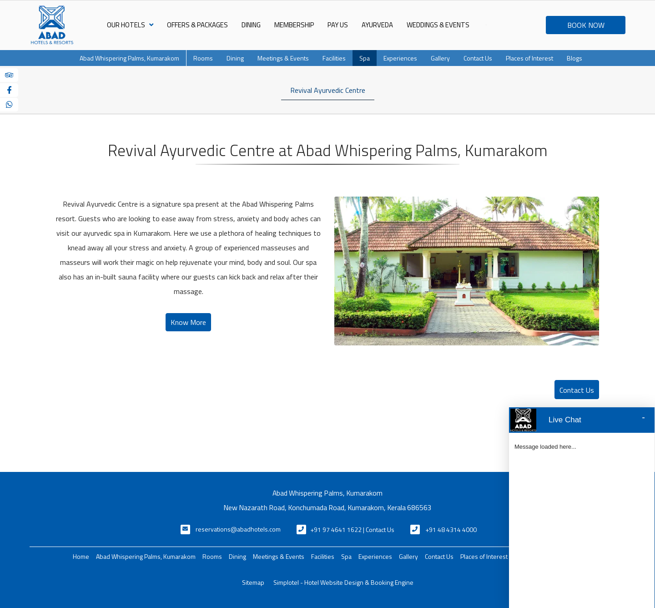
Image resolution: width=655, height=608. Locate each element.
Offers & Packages (197, 25)
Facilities (334, 58)
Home (81, 556)
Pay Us (338, 25)
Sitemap (253, 582)
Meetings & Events (283, 58)
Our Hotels (130, 25)
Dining (251, 25)
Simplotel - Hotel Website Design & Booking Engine (343, 582)
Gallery (440, 58)
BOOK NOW (586, 25)
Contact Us (478, 58)
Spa (364, 58)
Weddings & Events (438, 25)
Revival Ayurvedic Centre (327, 90)
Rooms (203, 58)
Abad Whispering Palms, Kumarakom (129, 58)
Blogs (574, 58)
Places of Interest (529, 58)
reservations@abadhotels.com (238, 529)
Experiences (400, 58)
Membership (294, 25)
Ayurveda (377, 25)
